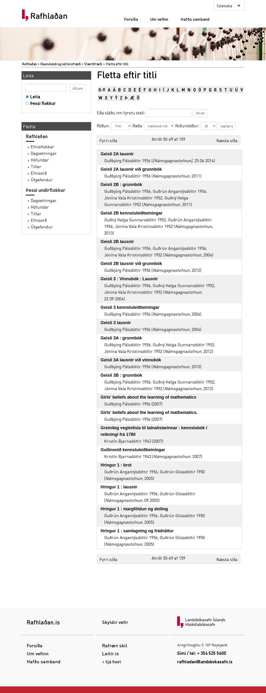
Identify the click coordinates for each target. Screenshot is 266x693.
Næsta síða (227, 140)
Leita (34, 96)
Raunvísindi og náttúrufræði (60, 64)
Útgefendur (42, 179)
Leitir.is (110, 653)
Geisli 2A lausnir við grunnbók (131, 169)
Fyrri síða (108, 140)
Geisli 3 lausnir (116, 322)
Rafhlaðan (49, 16)
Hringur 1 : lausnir (119, 487)
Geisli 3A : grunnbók (121, 338)
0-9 (102, 89)
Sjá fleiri (113, 661)
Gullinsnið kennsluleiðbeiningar (133, 449)
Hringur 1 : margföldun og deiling (134, 509)
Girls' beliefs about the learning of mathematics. (149, 412)
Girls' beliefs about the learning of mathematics (148, 397)
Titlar (36, 166)
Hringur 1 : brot (116, 465)
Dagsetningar (44, 153)
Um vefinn (159, 19)
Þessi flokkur (42, 103)
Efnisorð (39, 173)
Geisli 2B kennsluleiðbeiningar (132, 213)
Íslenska (224, 5)
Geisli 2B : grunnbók (121, 184)
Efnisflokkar (42, 146)
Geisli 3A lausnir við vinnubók (131, 360)
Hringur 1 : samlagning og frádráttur (137, 530)
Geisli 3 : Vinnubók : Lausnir (129, 278)
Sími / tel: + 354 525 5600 (201, 653)
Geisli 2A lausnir (117, 154)
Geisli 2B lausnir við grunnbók (131, 263)
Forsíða (131, 19)
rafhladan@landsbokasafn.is (204, 661)
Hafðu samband (195, 19)
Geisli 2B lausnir (117, 241)
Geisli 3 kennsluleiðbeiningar (130, 307)
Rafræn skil (114, 645)
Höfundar (40, 159)
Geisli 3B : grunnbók (121, 375)
